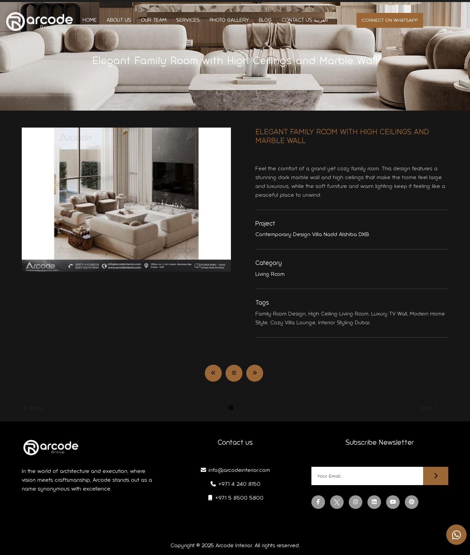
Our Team (153, 20)
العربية (321, 20)
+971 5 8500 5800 (235, 498)
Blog (265, 20)
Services (188, 20)
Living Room (270, 274)
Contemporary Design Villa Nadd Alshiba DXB (312, 234)
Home (90, 20)
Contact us (297, 20)
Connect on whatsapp (390, 20)
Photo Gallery (229, 20)
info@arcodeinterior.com (235, 470)
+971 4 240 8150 (235, 484)
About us (119, 20)
